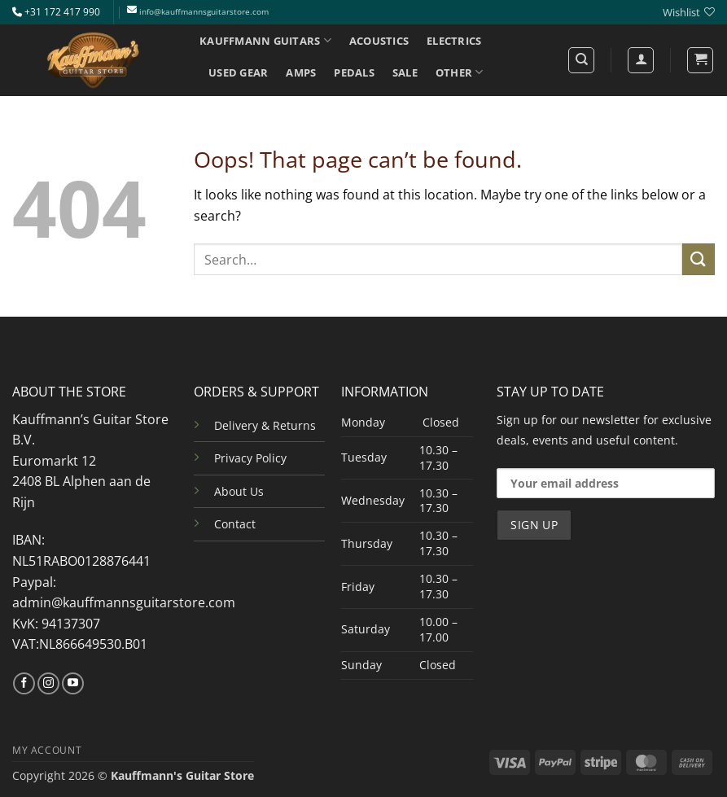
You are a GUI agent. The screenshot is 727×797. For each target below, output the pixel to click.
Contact (235, 524)
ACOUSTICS (379, 40)
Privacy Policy (250, 458)
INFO (304, 104)
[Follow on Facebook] (24, 683)
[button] (700, 60)
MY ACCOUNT (46, 750)
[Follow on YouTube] (73, 683)
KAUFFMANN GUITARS (265, 40)
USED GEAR (238, 72)
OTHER (460, 72)
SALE (405, 72)
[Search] (581, 60)
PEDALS (354, 72)
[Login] (641, 60)
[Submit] (698, 259)
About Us (239, 491)
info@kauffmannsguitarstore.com (204, 12)
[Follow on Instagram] (48, 683)
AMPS (301, 72)
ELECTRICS (454, 40)
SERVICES (238, 104)
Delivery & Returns (265, 425)
